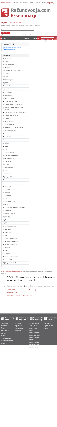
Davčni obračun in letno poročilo (14, 104)
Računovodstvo (9, 64)
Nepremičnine (9, 167)
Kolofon (3, 343)
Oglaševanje (19, 326)
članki (31, 2)
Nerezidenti (8, 211)
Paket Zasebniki (34, 335)
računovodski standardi (11, 241)
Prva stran (4, 323)
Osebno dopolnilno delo (11, 238)
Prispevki (7, 254)
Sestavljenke (33, 347)
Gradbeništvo (8, 137)
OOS (6, 149)
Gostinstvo (7, 192)
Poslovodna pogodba (10, 131)
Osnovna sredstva (9, 152)
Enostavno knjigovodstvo (12, 155)
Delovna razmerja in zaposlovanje (14, 70)
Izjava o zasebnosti (7, 341)
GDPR (6, 266)
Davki (7, 61)
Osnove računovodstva (11, 115)
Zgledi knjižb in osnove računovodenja (15, 112)
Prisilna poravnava (10, 201)
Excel (6, 171)
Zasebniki (7, 67)
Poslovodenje (8, 86)
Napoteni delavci (9, 260)
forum (44, 2)
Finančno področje (10, 124)
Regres (6, 235)
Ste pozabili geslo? (29, 35)
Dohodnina (8, 229)
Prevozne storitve (9, 140)
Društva (7, 73)
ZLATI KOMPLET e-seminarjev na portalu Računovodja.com (23, 290)
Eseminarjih (48, 39)
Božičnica (7, 247)
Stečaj (6, 198)
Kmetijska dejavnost (10, 226)
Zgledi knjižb (8, 95)
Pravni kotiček (34, 344)
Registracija (47, 323)
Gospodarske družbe (11, 263)
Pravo (6, 77)
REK (6, 223)
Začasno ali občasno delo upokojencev (15, 207)
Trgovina (7, 118)
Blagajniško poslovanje (11, 244)
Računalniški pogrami (19, 329)
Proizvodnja (8, 195)
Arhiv (35, 38)
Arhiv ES (43, 41)
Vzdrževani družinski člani (12, 257)
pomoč (38, 2)
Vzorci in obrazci (9, 98)
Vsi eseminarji (17, 38)
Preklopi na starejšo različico (51, 3)
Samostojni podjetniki (11, 101)
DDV (6, 83)
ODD (6, 250)
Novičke (3, 333)
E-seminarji (18, 323)
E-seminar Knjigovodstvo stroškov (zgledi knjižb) (20, 295)
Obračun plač (9, 80)
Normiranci (8, 183)
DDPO (7, 164)
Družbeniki (8, 174)
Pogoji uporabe (6, 338)
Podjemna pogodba (10, 214)
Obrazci (7, 220)
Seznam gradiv (34, 323)
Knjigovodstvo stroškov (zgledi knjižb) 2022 (11, 271)
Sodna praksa (8, 161)
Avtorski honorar (9, 158)
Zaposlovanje (8, 121)
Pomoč (3, 336)
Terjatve (7, 143)
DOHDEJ (7, 217)
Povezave (4, 326)
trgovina (15, 2)
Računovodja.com (6, 2)
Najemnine (8, 186)
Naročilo (26, 38)
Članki (3, 328)
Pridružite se (5, 331)
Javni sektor (8, 189)
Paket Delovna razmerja (34, 339)
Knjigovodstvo (9, 177)
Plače (6, 204)
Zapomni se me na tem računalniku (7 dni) (13, 35)
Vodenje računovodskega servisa (14, 128)
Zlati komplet (6, 38)
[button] (27, 55)
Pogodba (7, 89)
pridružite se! (24, 2)
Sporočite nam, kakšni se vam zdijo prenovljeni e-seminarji (12, 48)
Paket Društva (34, 342)
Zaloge (6, 146)
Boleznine (8, 232)
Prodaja (7, 134)
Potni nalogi (8, 92)
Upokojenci (8, 58)
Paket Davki (33, 328)
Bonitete (7, 180)
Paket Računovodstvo (13, 293)
